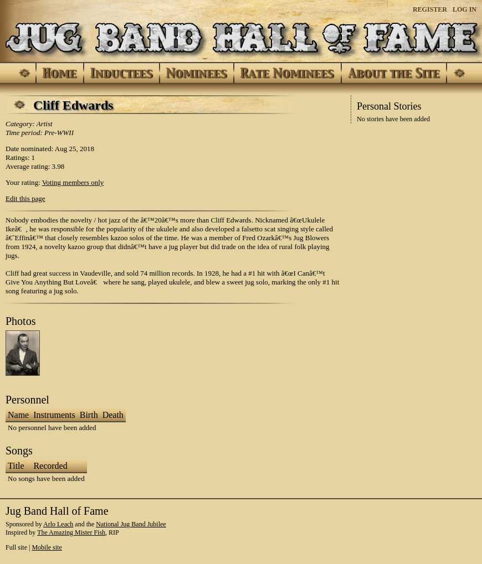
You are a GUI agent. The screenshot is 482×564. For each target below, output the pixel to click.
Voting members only (73, 182)
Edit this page (25, 198)
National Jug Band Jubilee (131, 524)
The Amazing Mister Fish (71, 532)
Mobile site (46, 547)
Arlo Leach (58, 524)
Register (430, 9)
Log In (464, 9)
